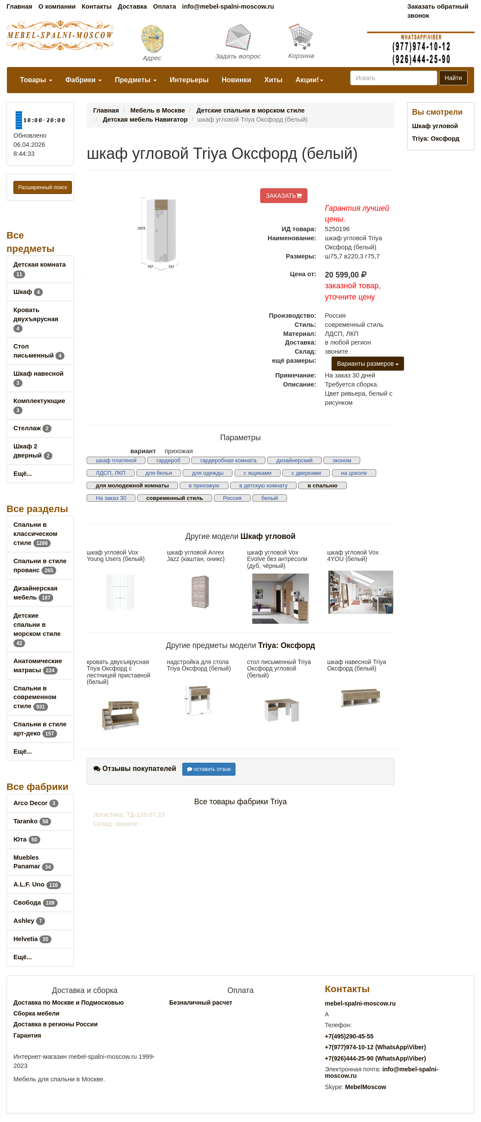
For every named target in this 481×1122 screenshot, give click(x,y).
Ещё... (22, 473)
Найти (453, 77)
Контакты (97, 6)
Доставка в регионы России (55, 1024)
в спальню (322, 485)
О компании (57, 6)
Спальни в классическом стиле (35, 533)
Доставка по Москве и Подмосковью (68, 1002)
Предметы (136, 80)
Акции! (309, 80)
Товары (36, 80)
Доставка (132, 6)
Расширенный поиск (42, 187)
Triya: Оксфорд (286, 645)
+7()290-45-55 (349, 1036)
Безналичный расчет (200, 1002)
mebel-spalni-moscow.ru (360, 1003)
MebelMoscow (365, 1086)
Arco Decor (35, 803)
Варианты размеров (368, 363)
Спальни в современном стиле (34, 697)
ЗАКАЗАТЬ (284, 195)
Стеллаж (32, 428)
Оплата (164, 6)
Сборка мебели (36, 1013)
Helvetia (32, 938)
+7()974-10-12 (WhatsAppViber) (375, 1047)
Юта (26, 839)
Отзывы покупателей (135, 768)
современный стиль (174, 498)
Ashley (29, 920)
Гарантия (27, 1035)
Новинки (237, 80)
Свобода (35, 902)
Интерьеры (189, 80)
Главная (19, 6)
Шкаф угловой (268, 536)
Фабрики (83, 80)
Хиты (273, 80)
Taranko (32, 821)
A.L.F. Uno (37, 884)
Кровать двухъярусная (35, 319)
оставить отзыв (209, 769)
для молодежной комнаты (132, 485)
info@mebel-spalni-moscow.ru (228, 6)
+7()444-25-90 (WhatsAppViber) (375, 1058)
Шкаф (28, 291)
